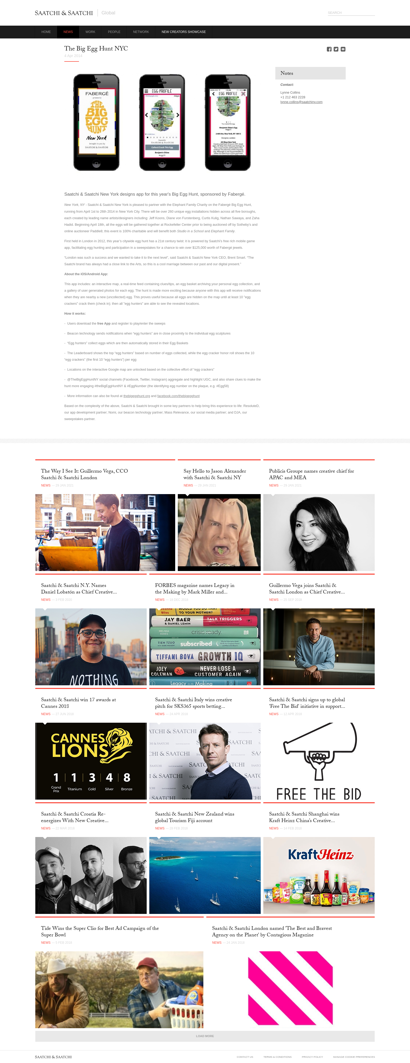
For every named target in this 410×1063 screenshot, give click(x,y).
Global (108, 12)
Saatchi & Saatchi (64, 13)
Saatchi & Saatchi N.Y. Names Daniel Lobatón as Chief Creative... (79, 589)
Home (46, 32)
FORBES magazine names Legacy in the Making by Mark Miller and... (195, 589)
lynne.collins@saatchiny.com (302, 102)
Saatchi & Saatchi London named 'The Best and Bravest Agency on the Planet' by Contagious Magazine (272, 932)
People (114, 32)
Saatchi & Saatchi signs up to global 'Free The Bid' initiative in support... (307, 703)
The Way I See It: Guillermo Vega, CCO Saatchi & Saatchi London (84, 475)
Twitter (336, 49)
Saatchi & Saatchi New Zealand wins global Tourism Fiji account (194, 818)
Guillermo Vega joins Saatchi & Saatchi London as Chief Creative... (307, 589)
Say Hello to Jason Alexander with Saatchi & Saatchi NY (215, 475)
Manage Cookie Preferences (354, 1056)
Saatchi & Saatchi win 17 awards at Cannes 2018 (78, 703)
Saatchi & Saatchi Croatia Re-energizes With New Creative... (75, 818)
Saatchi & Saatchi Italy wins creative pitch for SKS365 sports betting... (193, 703)
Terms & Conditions (278, 1056)
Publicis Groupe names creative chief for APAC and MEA (311, 475)
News (68, 32)
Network (141, 32)
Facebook (329, 49)
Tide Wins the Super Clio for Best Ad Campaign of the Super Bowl (100, 932)
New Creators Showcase (184, 32)
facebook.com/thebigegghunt (178, 396)
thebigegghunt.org (136, 396)
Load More (205, 1036)
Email (343, 49)
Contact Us (245, 1056)
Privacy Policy (312, 1056)
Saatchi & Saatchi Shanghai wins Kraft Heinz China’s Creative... (304, 818)
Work (90, 32)
